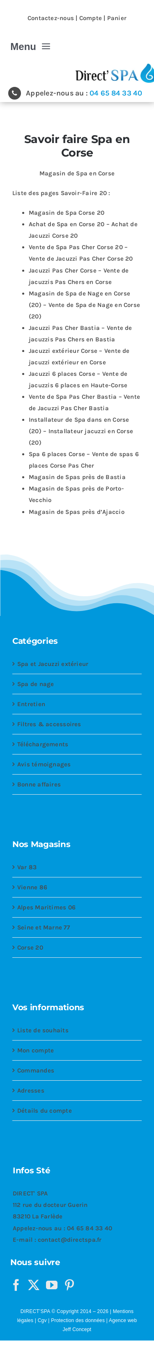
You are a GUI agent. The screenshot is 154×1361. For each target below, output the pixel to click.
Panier (116, 18)
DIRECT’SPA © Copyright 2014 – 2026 (64, 1311)
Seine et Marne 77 (43, 927)
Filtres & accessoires (49, 724)
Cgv (42, 1320)
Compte (90, 18)
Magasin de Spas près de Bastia (77, 477)
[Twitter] (33, 1285)
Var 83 (27, 867)
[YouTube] (51, 1285)
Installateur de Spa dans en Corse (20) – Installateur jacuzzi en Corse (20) (81, 431)
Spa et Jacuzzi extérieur (52, 664)
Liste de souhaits (43, 1030)
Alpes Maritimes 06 (46, 907)
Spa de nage (35, 684)
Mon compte (35, 1050)
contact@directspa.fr (70, 1239)
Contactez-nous (51, 18)
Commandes (35, 1070)
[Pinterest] (69, 1285)
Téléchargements (42, 744)
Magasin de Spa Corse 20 (66, 212)
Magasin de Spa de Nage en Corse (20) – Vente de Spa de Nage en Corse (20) (84, 305)
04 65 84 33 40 (116, 93)
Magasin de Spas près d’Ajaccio (76, 512)
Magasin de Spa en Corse (77, 173)
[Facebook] (16, 1285)
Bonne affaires (39, 784)
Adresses (30, 1090)
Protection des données (78, 1320)
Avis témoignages (44, 764)
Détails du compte (44, 1110)
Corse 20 (30, 947)
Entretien (31, 704)
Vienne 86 (32, 887)
